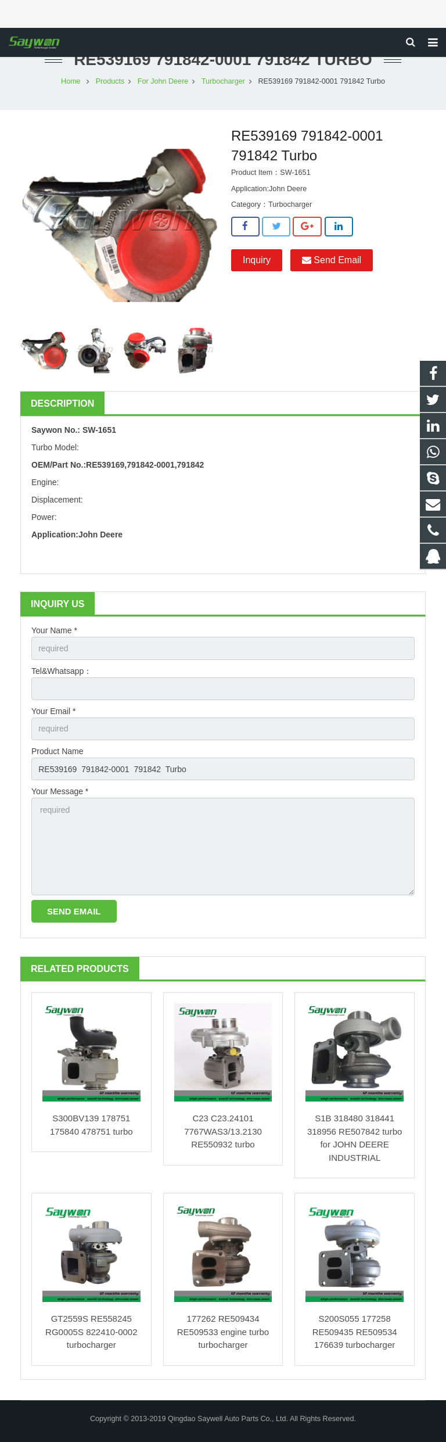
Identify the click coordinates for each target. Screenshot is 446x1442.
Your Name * (54, 630)
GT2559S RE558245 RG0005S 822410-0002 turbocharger (91, 1332)
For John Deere (163, 81)
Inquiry (257, 260)
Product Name (57, 751)
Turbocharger (223, 81)
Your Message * (59, 791)
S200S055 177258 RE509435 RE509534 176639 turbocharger (354, 1332)
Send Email (331, 260)
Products (110, 81)
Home (71, 81)
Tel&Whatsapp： (61, 671)
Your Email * (53, 711)
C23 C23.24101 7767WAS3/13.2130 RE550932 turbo (223, 1131)
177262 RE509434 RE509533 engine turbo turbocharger (223, 1332)
